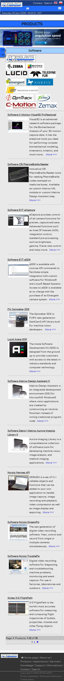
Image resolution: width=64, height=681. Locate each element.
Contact (37, 3)
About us (45, 657)
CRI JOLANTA (45, 673)
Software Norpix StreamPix (23, 522)
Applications (40, 661)
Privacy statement (29, 676)
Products (25, 661)
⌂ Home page (29, 658)
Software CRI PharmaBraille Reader (28, 164)
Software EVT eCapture (21, 210)
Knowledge (26, 665)
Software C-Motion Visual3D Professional (32, 115)
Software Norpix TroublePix (24, 556)
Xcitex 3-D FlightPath (20, 598)
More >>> (51, 154)
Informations (54, 665)
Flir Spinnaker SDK (18, 309)
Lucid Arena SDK (17, 339)
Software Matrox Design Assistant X (29, 381)
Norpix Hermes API (19, 472)
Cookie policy (27, 679)
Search (48, 3)
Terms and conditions (50, 676)
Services (55, 661)
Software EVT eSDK (19, 259)
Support (40, 665)
